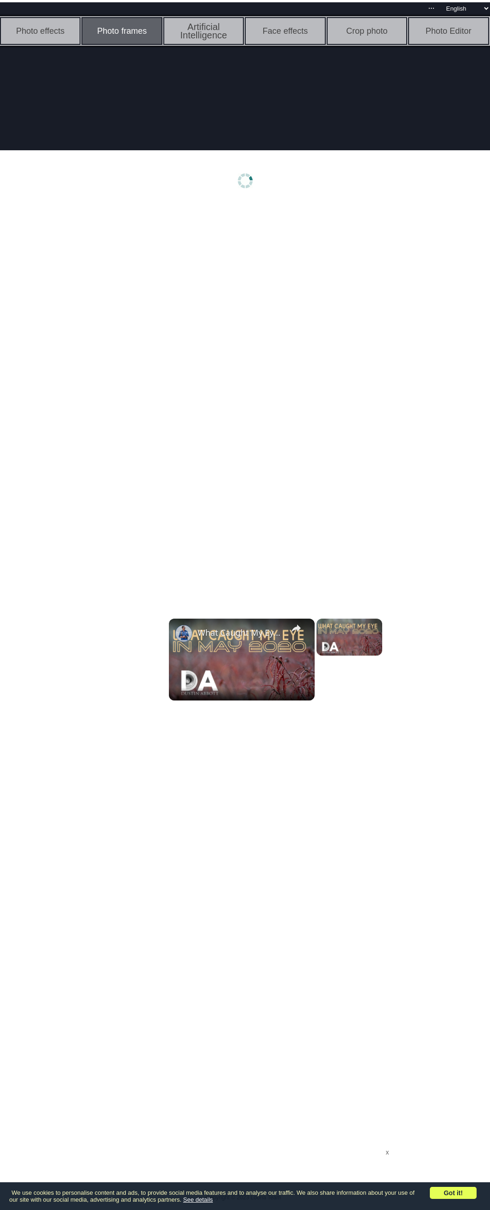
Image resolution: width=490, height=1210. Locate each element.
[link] (183, 633)
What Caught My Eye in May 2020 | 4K (240, 632)
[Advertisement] (71, 350)
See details (198, 1199)
